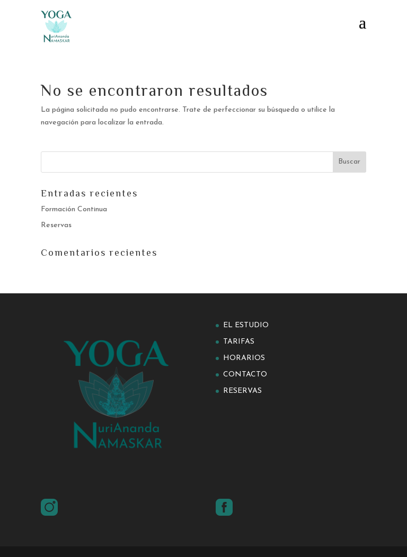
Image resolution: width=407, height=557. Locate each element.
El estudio (246, 325)
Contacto (245, 375)
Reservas (56, 225)
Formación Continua (74, 209)
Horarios (244, 358)
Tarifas (238, 342)
